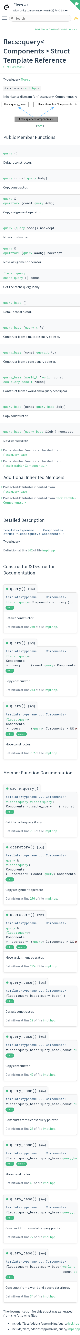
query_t (31, 327)
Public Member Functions (46, 29)
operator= (11, 203)
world (45, 377)
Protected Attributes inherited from (29, 489)
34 (31, 1296)
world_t (31, 377)
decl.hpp (73, 1323)
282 (32, 753)
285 (32, 966)
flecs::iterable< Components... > (25, 465)
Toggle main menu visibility (5, 16)
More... (25, 79)
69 (31, 1183)
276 (32, 898)
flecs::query (14, 273)
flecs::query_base (15, 454)
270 (32, 627)
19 (31, 1020)
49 (31, 1074)
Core (14, 66)
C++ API (6, 66)
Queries (20, 66)
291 (32, 831)
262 (30, 550)
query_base (12, 302)
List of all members (68, 29)
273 (32, 690)
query (7, 153)
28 (31, 1129)
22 (31, 1237)
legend (40, 125)
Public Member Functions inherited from (32, 452)
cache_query (13, 278)
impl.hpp (30, 88)
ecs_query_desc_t (18, 382)
